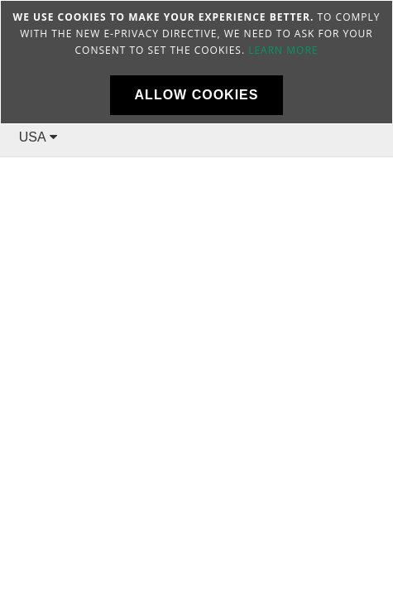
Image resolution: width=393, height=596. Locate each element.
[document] (196, 62)
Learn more (283, 50)
